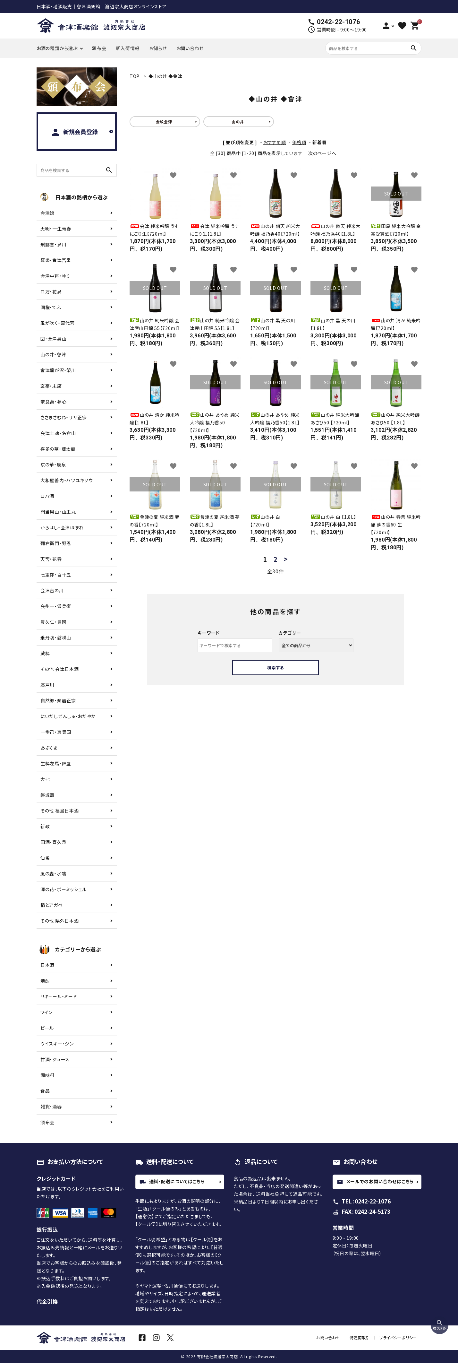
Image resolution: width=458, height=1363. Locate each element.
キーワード (209, 632)
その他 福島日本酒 (59, 810)
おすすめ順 (274, 142)
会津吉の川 (52, 590)
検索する (275, 667)
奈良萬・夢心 (53, 401)
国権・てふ (50, 307)
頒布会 (99, 48)
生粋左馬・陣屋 (55, 763)
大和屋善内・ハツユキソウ (66, 480)
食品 (45, 1091)
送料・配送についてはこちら (172, 1181)
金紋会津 (164, 121)
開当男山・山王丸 (58, 511)
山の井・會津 (53, 354)
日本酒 (47, 965)
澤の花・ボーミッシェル (63, 889)
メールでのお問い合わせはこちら (375, 1181)
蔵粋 (45, 653)
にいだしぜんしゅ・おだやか (68, 716)
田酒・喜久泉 (53, 842)
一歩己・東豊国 (55, 732)
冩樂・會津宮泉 (55, 260)
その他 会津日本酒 (59, 669)
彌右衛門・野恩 (55, 543)
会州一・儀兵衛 (55, 606)
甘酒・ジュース (55, 1059)
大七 (45, 779)
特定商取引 (360, 1337)
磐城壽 (47, 795)
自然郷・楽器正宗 (58, 700)
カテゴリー (290, 632)
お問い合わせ (190, 48)
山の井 (238, 121)
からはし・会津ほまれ (62, 527)
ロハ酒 (47, 496)
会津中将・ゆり (55, 276)
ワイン (46, 1012)
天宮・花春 (51, 559)
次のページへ (322, 153)
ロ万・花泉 (51, 291)
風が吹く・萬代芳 (57, 323)
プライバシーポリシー (398, 1337)
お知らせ (158, 48)
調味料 (47, 1075)
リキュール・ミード (58, 996)
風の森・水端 (53, 873)
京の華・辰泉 (53, 464)
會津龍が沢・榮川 (58, 370)
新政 (45, 826)
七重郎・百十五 (55, 574)
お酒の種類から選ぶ (57, 48)
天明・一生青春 (55, 228)
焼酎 (45, 980)
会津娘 (47, 213)
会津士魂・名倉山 (58, 433)
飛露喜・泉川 (53, 244)
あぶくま (48, 747)
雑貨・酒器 (51, 1106)
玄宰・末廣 (51, 386)
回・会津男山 (53, 338)
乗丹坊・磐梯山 (55, 637)
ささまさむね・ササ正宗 (63, 417)
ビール (47, 1028)
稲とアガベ (51, 905)
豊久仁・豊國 (53, 622)
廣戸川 (47, 685)
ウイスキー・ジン (57, 1043)
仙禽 (45, 858)
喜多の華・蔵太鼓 (58, 449)
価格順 (299, 142)
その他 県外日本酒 (59, 920)
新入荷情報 (128, 48)
